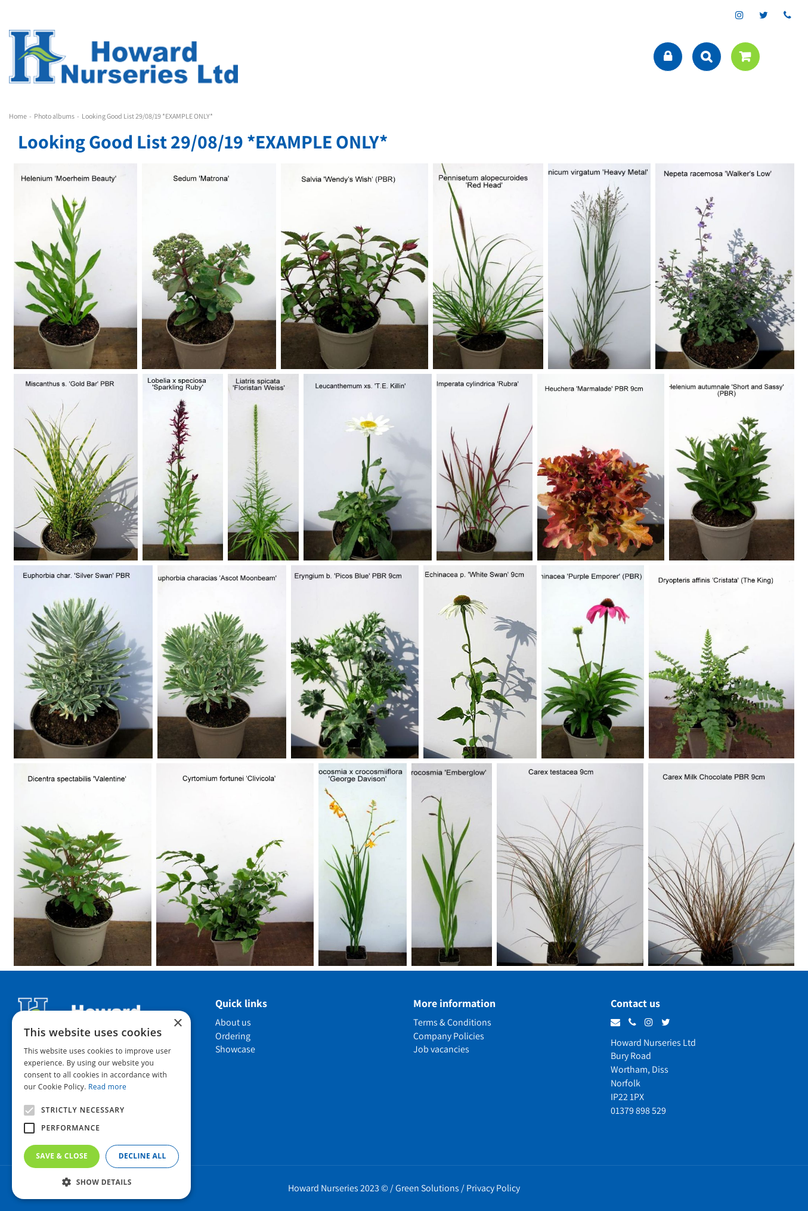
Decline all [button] (142, 1156)
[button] (101, 1181)
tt (763, 15)
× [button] (177, 1023)
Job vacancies (441, 1049)
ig (739, 15)
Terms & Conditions (452, 1022)
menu (787, 57)
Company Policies (448, 1036)
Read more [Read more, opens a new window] (107, 1087)
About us (233, 1022)
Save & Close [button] (62, 1156)
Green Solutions (427, 1188)
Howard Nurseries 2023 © (338, 1188)
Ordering (232, 1036)
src (707, 57)
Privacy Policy (493, 1188)
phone (787, 15)
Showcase (235, 1049)
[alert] (101, 1105)
